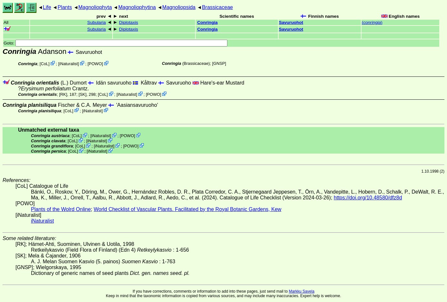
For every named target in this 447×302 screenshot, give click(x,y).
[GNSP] (219, 63)
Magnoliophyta (95, 7)
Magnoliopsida (178, 7)
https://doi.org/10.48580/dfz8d (368, 197)
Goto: (115, 43)
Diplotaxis (128, 22)
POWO (95, 63)
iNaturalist (68, 63)
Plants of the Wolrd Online (61, 209)
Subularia (96, 22)
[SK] (82, 94)
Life (47, 7)
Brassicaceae (217, 7)
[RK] (63, 94)
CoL (44, 63)
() (372, 22)
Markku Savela (301, 291)
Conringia (207, 22)
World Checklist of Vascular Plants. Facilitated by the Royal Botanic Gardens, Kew (187, 209)
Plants (64, 7)
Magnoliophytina (137, 7)
